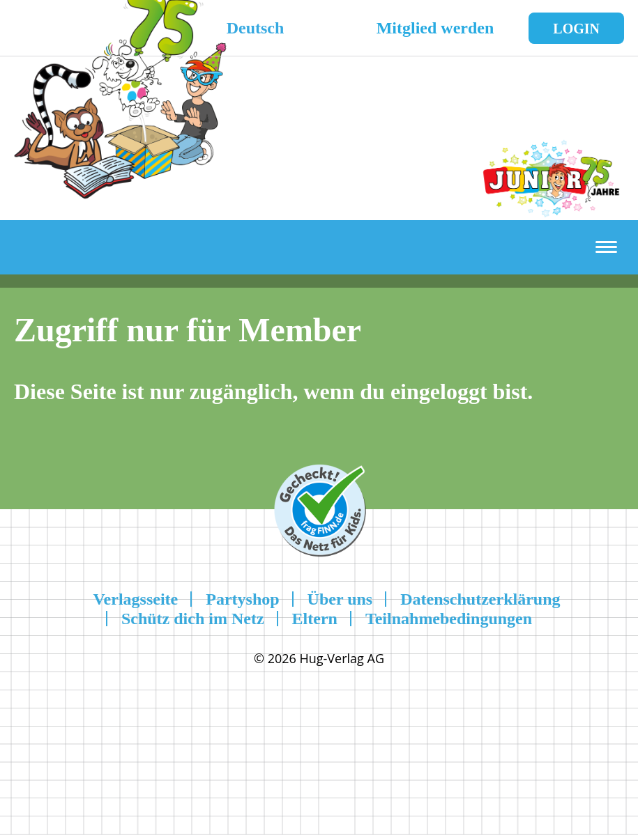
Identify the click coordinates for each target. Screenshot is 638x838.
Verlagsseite (135, 599)
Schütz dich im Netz (192, 619)
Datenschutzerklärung (480, 599)
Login (576, 28)
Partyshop (242, 599)
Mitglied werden (435, 28)
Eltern (314, 619)
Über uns (340, 599)
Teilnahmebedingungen (448, 619)
